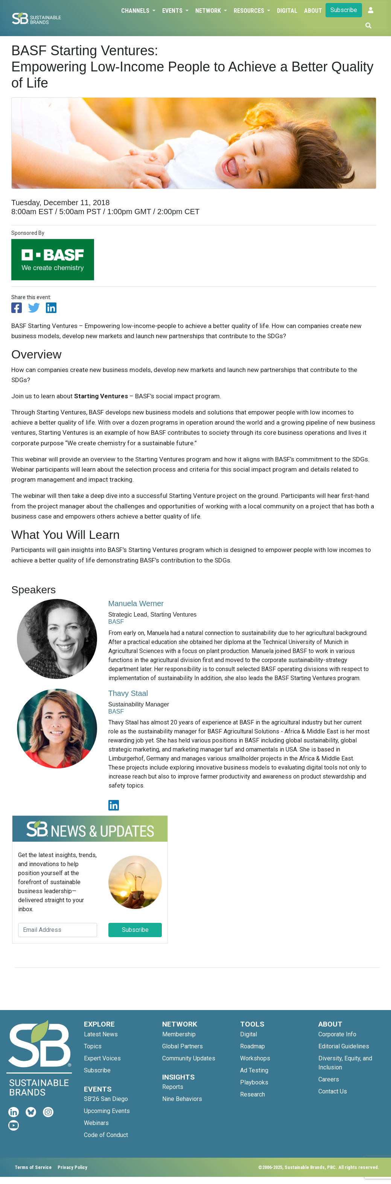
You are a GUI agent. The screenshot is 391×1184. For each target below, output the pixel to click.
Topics (93, 1046)
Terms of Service (33, 1167)
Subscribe (343, 10)
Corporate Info (337, 1034)
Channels (136, 10)
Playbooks (254, 1082)
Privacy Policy (72, 1167)
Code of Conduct (106, 1135)
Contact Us (332, 1091)
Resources (250, 10)
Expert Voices (102, 1058)
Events (173, 10)
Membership (179, 1034)
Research (252, 1094)
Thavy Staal (128, 693)
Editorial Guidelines (343, 1046)
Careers (328, 1079)
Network (208, 10)
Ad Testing (254, 1070)
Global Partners (182, 1046)
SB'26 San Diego (106, 1098)
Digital (287, 10)
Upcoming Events (107, 1110)
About (313, 10)
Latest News (101, 1034)
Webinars (96, 1123)
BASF (116, 621)
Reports (172, 1086)
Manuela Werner (136, 603)
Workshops (255, 1058)
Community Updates (188, 1058)
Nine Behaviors (182, 1098)
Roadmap (252, 1046)
